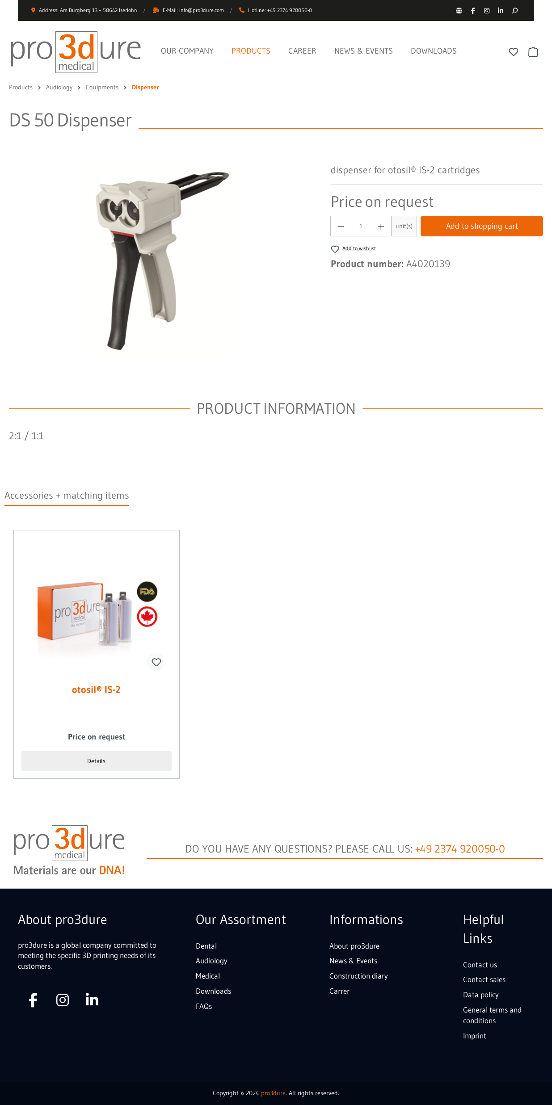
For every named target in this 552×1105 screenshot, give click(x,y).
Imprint (474, 1035)
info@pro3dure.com (201, 10)
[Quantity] (361, 226)
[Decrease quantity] (341, 226)
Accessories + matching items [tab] (66, 495)
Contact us (480, 964)
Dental (206, 945)
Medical (208, 975)
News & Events (353, 960)
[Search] (514, 10)
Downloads (213, 991)
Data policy (481, 994)
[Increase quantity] (381, 226)
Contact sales (484, 979)
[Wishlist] (513, 52)
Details (96, 761)
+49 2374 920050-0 (460, 848)
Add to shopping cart (482, 226)
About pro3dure (354, 945)
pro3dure (273, 1093)
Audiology (212, 960)
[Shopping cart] (533, 52)
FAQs (204, 1006)
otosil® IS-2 (96, 690)
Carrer (339, 991)
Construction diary (358, 975)
